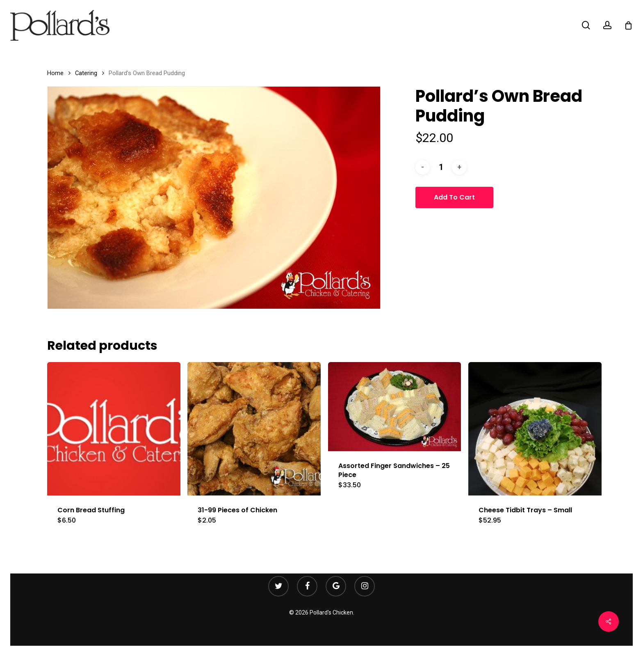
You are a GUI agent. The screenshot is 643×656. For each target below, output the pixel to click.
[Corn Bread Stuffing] (113, 428)
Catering (86, 73)
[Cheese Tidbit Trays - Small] (535, 428)
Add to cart (454, 197)
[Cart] (628, 25)
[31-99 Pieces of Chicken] (254, 428)
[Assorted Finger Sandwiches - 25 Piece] (394, 406)
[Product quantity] (440, 167)
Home (55, 73)
